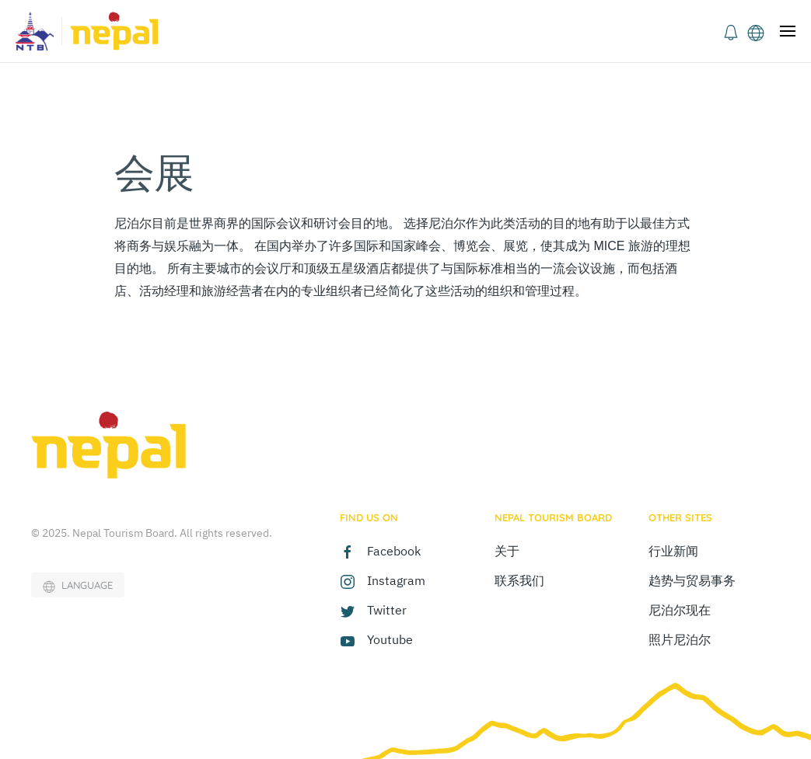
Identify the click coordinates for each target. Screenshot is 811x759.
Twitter (387, 610)
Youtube (390, 639)
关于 (507, 551)
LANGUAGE (78, 586)
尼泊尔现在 (679, 610)
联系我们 (519, 580)
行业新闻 (673, 551)
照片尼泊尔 (679, 639)
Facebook (394, 551)
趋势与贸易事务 (692, 580)
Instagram (396, 580)
